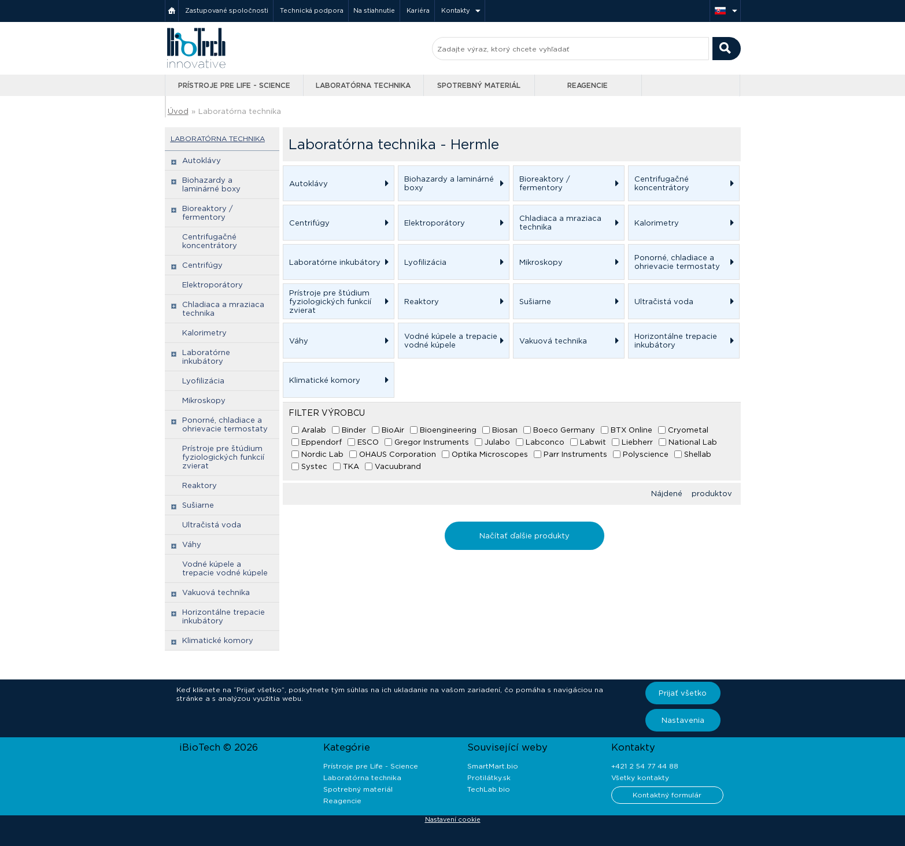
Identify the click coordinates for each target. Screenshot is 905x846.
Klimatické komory (217, 640)
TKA (351, 466)
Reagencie (587, 85)
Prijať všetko (683, 693)
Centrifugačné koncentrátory (209, 241)
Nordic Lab (322, 454)
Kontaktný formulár (667, 794)
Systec (314, 466)
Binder (354, 430)
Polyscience (645, 454)
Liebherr (637, 442)
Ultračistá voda (211, 524)
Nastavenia (683, 720)
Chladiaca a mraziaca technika (223, 308)
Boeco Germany (564, 430)
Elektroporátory (212, 284)
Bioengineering (448, 430)
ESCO (368, 442)
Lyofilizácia (203, 380)
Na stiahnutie (374, 10)
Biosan (505, 430)
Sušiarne (198, 505)
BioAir (393, 430)
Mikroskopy (204, 400)
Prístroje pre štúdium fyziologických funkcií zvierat (223, 457)
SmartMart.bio (492, 766)
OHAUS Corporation (397, 454)
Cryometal (688, 430)
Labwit (593, 442)
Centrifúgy (202, 265)
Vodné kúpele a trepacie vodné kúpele (225, 568)
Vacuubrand (398, 466)
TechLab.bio (488, 789)
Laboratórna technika (363, 85)
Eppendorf (321, 442)
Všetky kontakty (640, 777)
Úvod (178, 111)
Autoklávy (201, 160)
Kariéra (418, 10)
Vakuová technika (216, 592)
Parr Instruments (575, 454)
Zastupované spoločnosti (226, 10)
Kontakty (455, 10)
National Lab (692, 442)
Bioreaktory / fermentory (207, 212)
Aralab (313, 430)
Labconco (545, 442)
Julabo (497, 442)
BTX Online (631, 430)
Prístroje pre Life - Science (234, 85)
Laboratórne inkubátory (206, 356)
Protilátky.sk (489, 777)
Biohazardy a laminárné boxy (211, 184)
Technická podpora (311, 10)
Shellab (697, 454)
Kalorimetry (204, 332)
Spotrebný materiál (478, 85)
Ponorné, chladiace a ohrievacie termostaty (225, 424)
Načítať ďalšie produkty (524, 535)
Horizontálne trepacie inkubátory (223, 616)
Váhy (191, 544)
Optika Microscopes (490, 454)
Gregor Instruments (431, 442)
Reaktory (199, 485)
